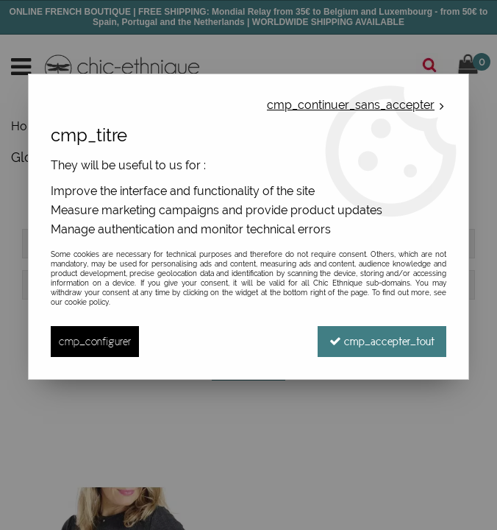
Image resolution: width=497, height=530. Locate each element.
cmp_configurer (95, 341)
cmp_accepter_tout (382, 341)
